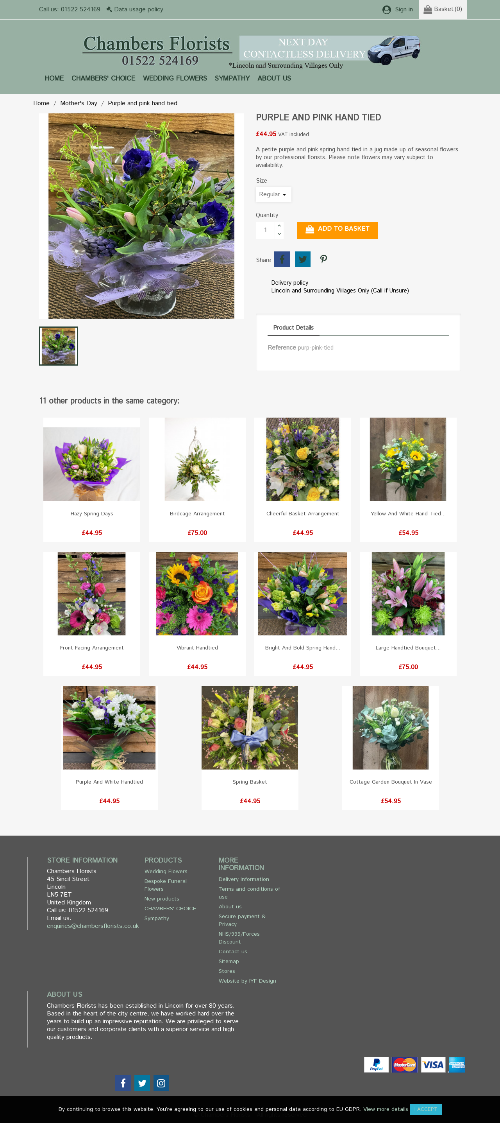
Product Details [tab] (293, 328)
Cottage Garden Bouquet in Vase (391, 782)
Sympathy (232, 79)
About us (274, 79)
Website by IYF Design (247, 981)
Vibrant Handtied (197, 648)
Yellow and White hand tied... (408, 514)
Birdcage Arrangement (197, 514)
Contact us (233, 952)
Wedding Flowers (175, 79)
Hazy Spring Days (92, 514)
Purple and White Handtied (109, 782)
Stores (227, 971)
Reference (282, 348)
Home (54, 79)
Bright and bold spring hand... (302, 648)
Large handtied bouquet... (408, 648)
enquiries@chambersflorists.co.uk (93, 926)
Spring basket (250, 782)
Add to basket (337, 229)
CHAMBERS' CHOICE (103, 79)
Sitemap (229, 961)
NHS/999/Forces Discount (239, 938)
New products (162, 899)
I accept (426, 1109)
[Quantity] (265, 230)
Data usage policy (138, 9)
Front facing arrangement (92, 648)
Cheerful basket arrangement (302, 514)
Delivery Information (244, 879)
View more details (385, 1109)
